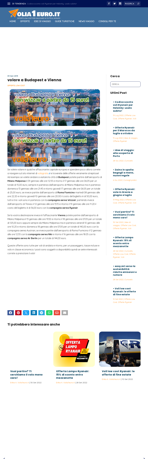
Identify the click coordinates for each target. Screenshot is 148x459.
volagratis (44, 173)
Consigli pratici (130, 180)
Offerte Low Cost (16, 85)
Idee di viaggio (42, 21)
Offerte (25, 21)
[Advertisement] (74, 50)
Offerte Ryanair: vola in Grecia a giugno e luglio (124, 192)
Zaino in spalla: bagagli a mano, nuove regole (123, 172)
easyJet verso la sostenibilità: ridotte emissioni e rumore (125, 271)
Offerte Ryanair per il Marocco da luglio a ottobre (124, 130)
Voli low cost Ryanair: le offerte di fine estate (124, 291)
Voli (134, 118)
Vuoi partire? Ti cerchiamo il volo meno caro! (124, 214)
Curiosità (129, 161)
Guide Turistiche (64, 21)
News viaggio (86, 21)
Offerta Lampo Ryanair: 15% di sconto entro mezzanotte (123, 242)
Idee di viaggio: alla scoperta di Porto (123, 153)
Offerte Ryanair (125, 118)
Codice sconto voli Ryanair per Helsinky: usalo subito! (52, 3)
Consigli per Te (107, 21)
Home (13, 21)
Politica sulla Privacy (81, 444)
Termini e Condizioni (103, 444)
